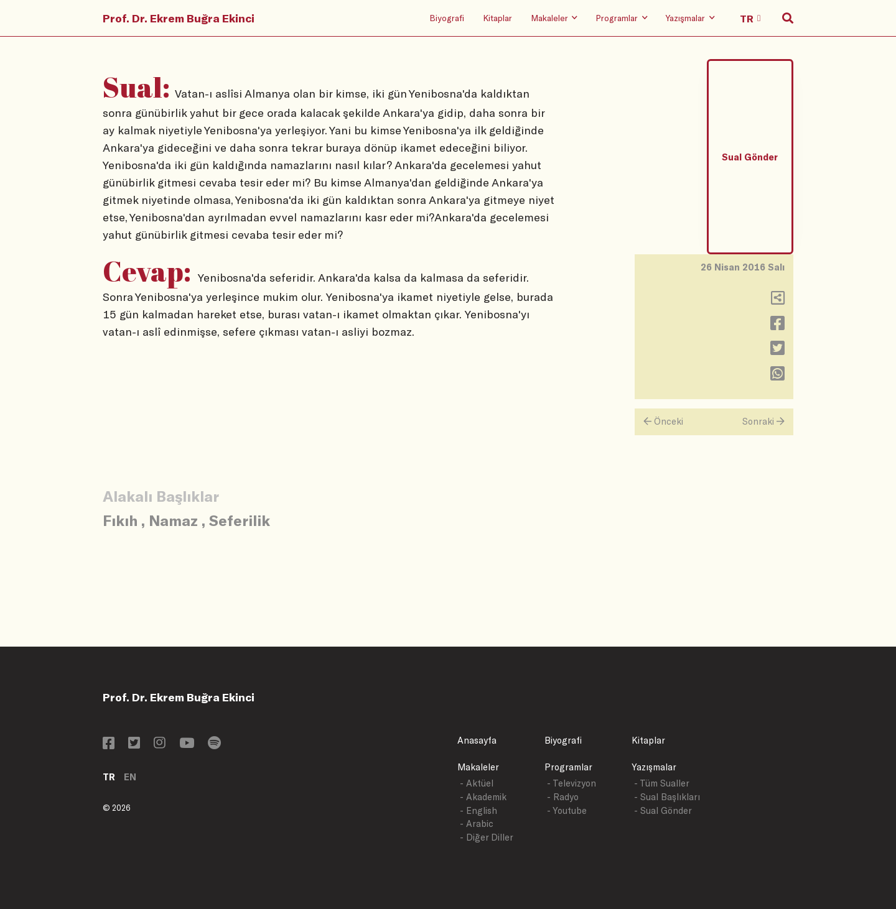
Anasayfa (477, 740)
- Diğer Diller (486, 837)
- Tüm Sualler (661, 783)
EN (130, 777)
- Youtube (567, 810)
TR (109, 777)
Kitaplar (497, 17)
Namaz (173, 520)
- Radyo (563, 796)
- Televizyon (571, 783)
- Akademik (483, 796)
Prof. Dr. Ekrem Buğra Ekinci (178, 18)
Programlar (568, 767)
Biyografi (446, 17)
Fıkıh (120, 520)
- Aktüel (476, 783)
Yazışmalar (654, 767)
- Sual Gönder (663, 810)
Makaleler (478, 767)
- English (478, 810)
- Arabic (476, 823)
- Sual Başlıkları (667, 796)
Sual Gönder (750, 157)
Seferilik (239, 520)
